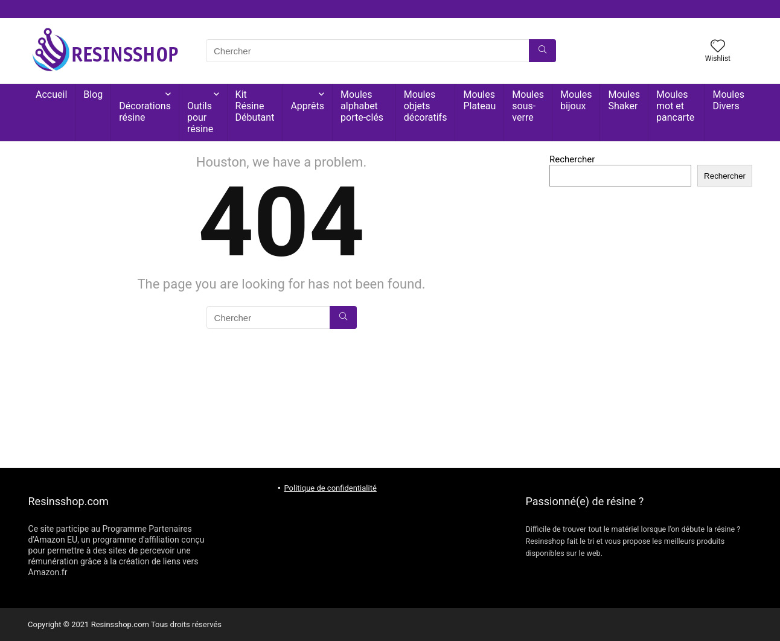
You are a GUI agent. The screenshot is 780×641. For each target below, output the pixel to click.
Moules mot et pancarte (675, 106)
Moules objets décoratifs (425, 106)
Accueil (51, 94)
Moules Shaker (624, 100)
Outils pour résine (200, 117)
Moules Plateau (479, 100)
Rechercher (572, 159)
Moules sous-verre (528, 106)
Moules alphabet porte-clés (361, 106)
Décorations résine (145, 111)
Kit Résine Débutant (255, 106)
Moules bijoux (576, 100)
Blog (93, 94)
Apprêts (307, 106)
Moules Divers (728, 100)
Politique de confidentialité (330, 488)
